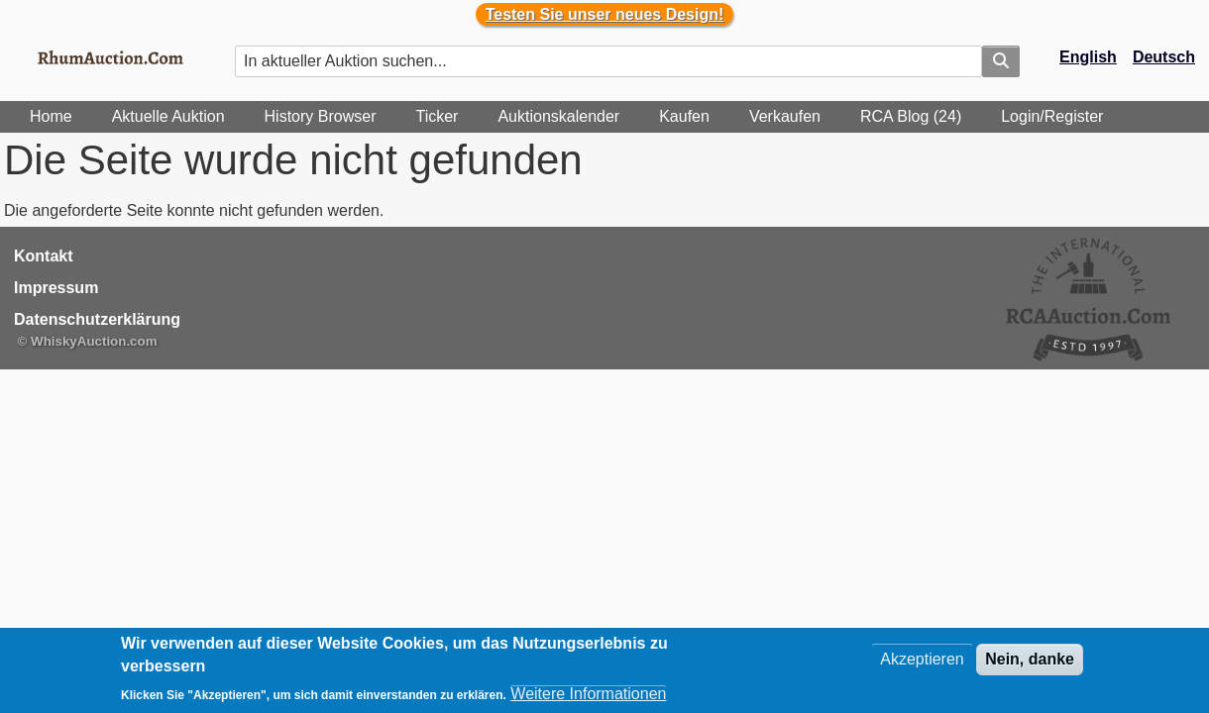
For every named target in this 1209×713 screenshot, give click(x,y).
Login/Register (1052, 116)
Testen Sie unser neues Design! (605, 14)
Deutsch (1164, 57)
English (1088, 57)
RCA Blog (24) (910, 116)
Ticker (436, 116)
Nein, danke (1029, 659)
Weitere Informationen (588, 693)
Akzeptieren (922, 659)
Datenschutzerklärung (97, 319)
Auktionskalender (558, 116)
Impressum (56, 287)
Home (51, 116)
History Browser (321, 116)
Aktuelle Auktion (168, 116)
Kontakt (43, 256)
